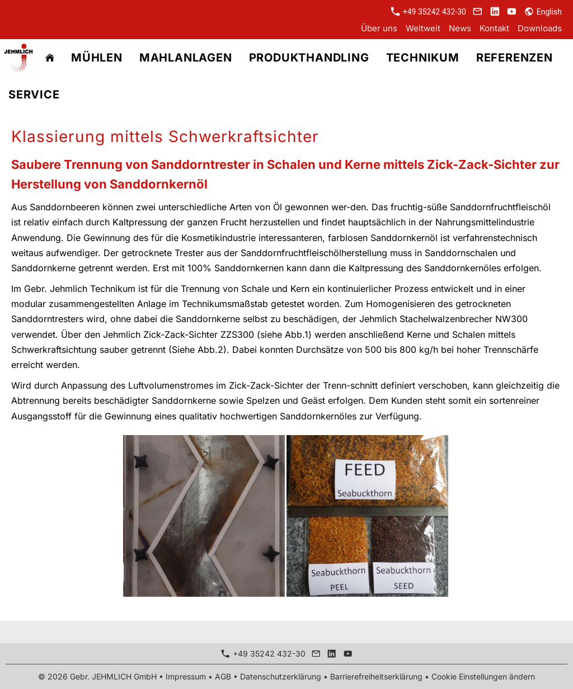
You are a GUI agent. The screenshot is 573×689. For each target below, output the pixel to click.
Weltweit (423, 28)
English (543, 11)
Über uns (379, 28)
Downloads (540, 28)
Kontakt (494, 28)
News (460, 28)
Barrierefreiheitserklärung (376, 676)
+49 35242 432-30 (428, 11)
